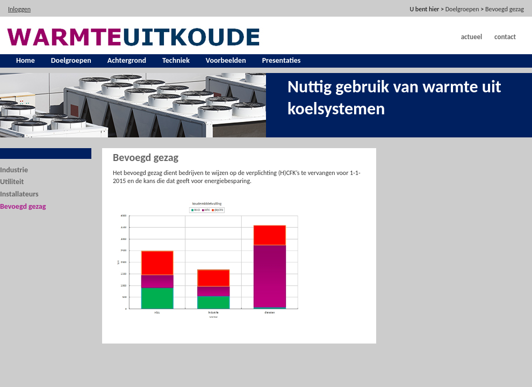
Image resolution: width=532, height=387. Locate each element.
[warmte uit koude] (134, 36)
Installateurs (19, 194)
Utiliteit (12, 181)
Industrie (14, 169)
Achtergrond (126, 60)
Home (25, 60)
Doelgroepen (71, 60)
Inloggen (19, 9)
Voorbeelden (226, 60)
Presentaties (281, 60)
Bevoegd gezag (23, 206)
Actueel (472, 37)
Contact (505, 37)
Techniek (176, 60)
